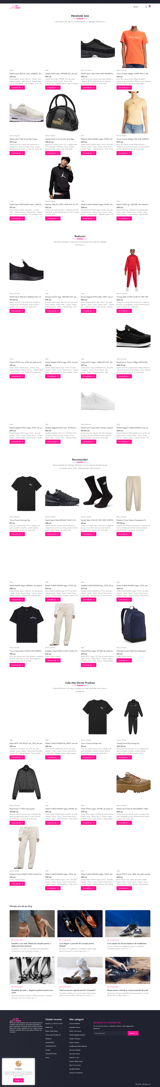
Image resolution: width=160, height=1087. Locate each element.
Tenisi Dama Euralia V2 (53, 1035)
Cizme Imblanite (74, 1023)
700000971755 (50, 1054)
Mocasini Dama (74, 1054)
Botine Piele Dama (51, 1031)
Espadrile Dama (74, 1027)
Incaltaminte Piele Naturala (78, 1046)
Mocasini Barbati (74, 1050)
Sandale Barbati (74, 1069)
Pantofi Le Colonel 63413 (54, 1023)
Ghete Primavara (74, 1038)
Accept (18, 1080)
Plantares (48, 1038)
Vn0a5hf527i (49, 1042)
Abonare (133, 1033)
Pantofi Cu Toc (74, 1057)
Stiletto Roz (49, 1027)
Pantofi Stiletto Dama (76, 1061)
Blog (136, 7)
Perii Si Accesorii (75, 1065)
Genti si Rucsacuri (75, 1031)
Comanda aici (17, 88)
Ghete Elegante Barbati (77, 1035)
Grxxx (47, 1057)
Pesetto (47, 1050)
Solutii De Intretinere (76, 1073)
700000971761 (50, 1046)
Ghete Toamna (74, 1042)
